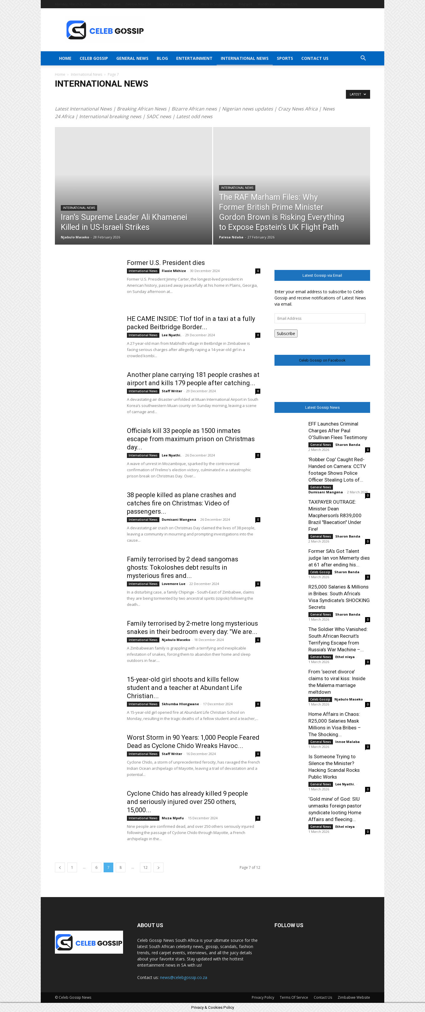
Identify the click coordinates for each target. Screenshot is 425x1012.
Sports (285, 58)
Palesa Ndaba (231, 237)
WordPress (266, 4)
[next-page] (158, 867)
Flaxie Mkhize (174, 270)
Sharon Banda (347, 444)
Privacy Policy (263, 997)
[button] (363, 59)
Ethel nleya (345, 657)
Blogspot (245, 4)
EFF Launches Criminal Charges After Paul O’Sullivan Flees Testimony (337, 430)
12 (145, 867)
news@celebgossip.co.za (183, 977)
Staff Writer (172, 391)
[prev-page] (60, 867)
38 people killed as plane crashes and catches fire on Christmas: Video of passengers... (181, 503)
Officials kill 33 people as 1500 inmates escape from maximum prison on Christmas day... (191, 439)
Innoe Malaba (347, 741)
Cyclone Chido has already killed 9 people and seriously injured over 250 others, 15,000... (187, 802)
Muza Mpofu (173, 818)
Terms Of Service (294, 997)
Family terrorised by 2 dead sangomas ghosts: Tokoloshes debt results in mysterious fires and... (182, 567)
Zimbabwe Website (354, 997)
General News (132, 58)
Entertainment (194, 58)
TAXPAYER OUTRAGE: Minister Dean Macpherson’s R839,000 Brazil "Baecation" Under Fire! (335, 515)
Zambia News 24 (138, 4)
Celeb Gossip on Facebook (322, 360)
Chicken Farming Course (175, 4)
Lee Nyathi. (171, 335)
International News (245, 58)
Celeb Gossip (94, 58)
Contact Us (288, 4)
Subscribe (286, 333)
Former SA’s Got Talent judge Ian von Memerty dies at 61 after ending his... (339, 558)
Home (65, 58)
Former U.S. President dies (166, 262)
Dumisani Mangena (179, 519)
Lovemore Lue (173, 583)
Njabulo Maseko (75, 237)
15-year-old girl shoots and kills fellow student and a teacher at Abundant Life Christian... (184, 688)
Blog (162, 58)
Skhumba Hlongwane (180, 704)
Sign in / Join (110, 4)
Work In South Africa (217, 4)
